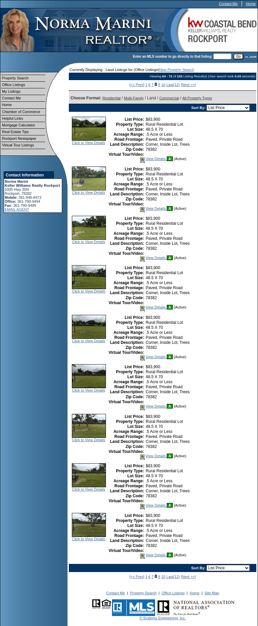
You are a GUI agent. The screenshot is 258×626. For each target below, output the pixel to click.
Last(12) (173, 85)
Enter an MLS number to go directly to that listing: (173, 56)
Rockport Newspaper (19, 138)
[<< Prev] (136, 85)
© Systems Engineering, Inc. (162, 618)
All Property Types (197, 98)
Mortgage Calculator (18, 125)
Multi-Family (134, 98)
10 (163, 85)
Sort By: (199, 108)
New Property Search (176, 70)
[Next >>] (188, 85)
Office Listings (13, 85)
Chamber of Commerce (21, 112)
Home (251, 4)
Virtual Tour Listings (18, 145)
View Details (153, 159)
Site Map (212, 593)
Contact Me (228, 4)
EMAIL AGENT (17, 209)
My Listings (11, 91)
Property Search (15, 78)
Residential (111, 98)
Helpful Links (12, 118)
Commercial (169, 98)
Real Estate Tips (15, 132)
